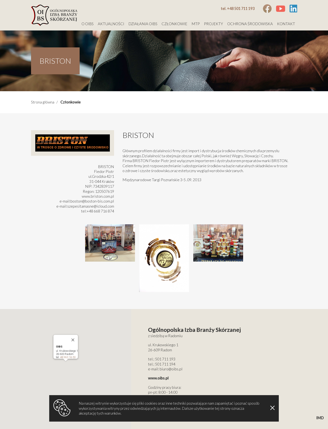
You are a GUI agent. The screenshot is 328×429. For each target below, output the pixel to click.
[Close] (73, 340)
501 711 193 (165, 359)
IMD (320, 417)
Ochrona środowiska (250, 23)
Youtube (280, 9)
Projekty (213, 23)
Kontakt (286, 23)
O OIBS (88, 23)
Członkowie (174, 23)
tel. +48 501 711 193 (238, 8)
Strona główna (42, 102)
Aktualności (111, 23)
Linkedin (293, 8)
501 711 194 (165, 364)
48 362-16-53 (68, 357)
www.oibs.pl (158, 378)
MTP (196, 23)
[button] (65, 365)
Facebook (267, 8)
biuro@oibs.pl (171, 369)
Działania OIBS (142, 23)
